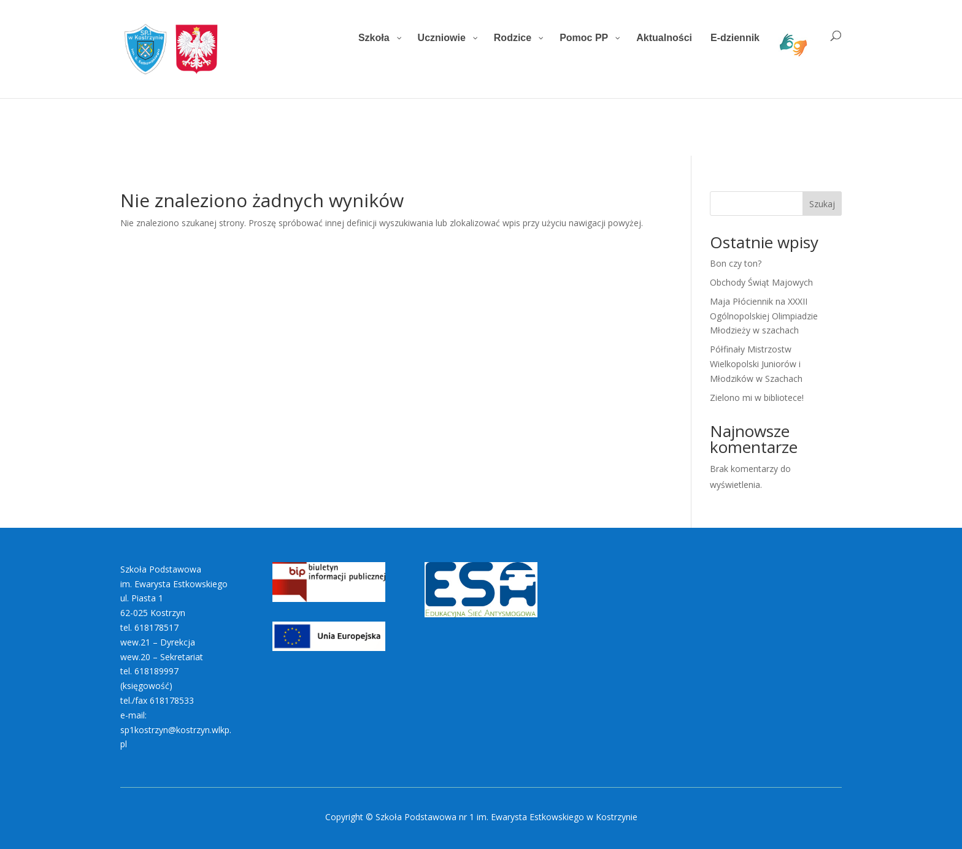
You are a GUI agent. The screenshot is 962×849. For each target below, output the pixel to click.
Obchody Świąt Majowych (761, 282)
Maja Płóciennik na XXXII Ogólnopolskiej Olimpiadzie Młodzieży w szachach (764, 316)
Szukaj (822, 204)
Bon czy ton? (735, 263)
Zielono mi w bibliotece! (757, 397)
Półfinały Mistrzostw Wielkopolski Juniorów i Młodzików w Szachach (756, 363)
